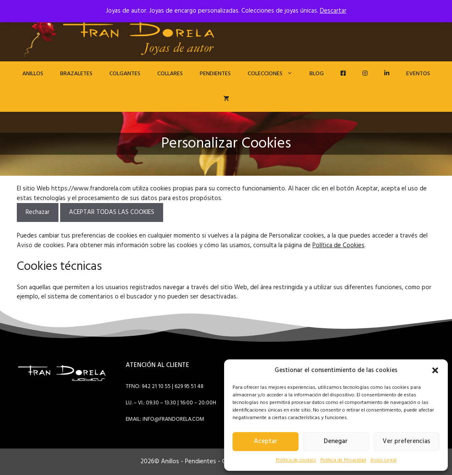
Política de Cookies (338, 245)
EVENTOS (418, 74)
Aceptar (266, 441)
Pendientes (215, 74)
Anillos (32, 74)
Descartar (333, 11)
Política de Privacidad (343, 460)
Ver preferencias (406, 441)
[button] (435, 370)
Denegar (336, 441)
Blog (316, 74)
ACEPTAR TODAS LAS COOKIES (111, 212)
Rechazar (38, 212)
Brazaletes (76, 74)
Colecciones (274, 74)
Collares (170, 74)
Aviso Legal (383, 460)
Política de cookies (296, 460)
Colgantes (124, 74)
